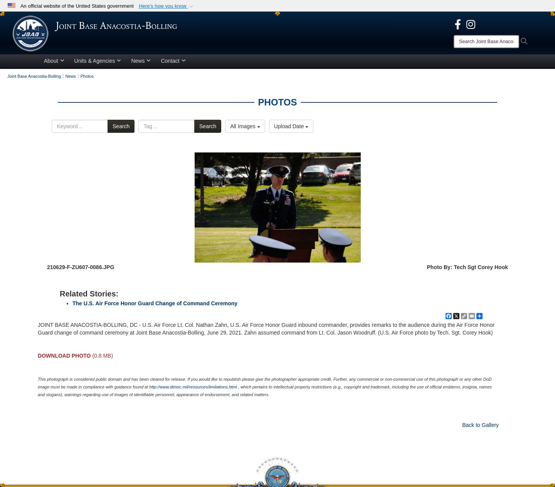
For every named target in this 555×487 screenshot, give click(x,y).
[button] (167, 6)
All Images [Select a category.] (245, 129)
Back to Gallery (480, 427)
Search (121, 129)
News (141, 63)
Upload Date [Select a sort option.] (291, 129)
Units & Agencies (97, 63)
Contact (173, 63)
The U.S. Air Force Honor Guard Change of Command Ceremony (154, 306)
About (54, 63)
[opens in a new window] (458, 24)
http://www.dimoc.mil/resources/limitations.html (193, 389)
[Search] (486, 41)
